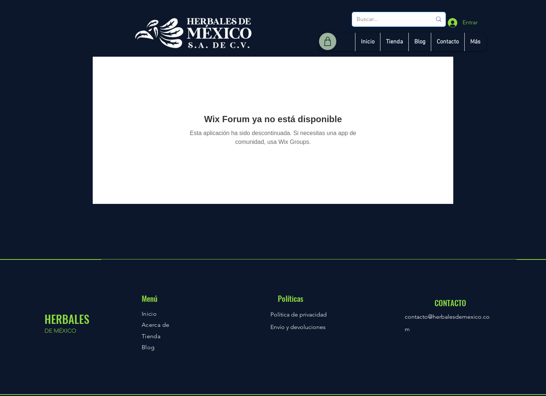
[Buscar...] (389, 19)
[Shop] (327, 41)
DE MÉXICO (60, 330)
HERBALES (67, 319)
